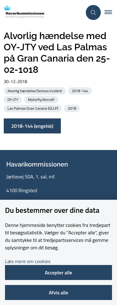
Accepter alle (58, 272)
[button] (111, 12)
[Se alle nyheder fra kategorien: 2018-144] (80, 90)
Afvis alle (58, 292)
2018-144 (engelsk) (32, 126)
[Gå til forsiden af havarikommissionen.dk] (41, 12)
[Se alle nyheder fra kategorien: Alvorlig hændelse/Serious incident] (35, 90)
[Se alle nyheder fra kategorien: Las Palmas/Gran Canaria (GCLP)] (33, 108)
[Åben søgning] (93, 12)
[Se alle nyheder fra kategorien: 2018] (72, 108)
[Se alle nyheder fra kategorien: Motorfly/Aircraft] (41, 99)
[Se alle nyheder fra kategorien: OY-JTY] (13, 99)
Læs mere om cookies (28, 261)
